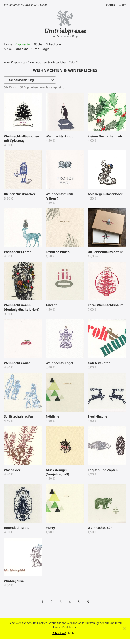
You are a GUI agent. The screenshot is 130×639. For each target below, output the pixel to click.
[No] (124, 628)
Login (45, 49)
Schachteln (53, 44)
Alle (6, 62)
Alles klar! (59, 633)
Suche (35, 49)
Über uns (22, 49)
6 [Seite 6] (88, 601)
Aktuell (8, 49)
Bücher (38, 44)
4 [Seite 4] (70, 601)
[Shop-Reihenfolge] (30, 80)
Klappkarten (23, 44)
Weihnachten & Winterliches (48, 62)
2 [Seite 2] (52, 601)
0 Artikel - (116, 5)
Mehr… (73, 633)
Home (8, 44)
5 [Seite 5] (79, 601)
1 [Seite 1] (42, 601)
